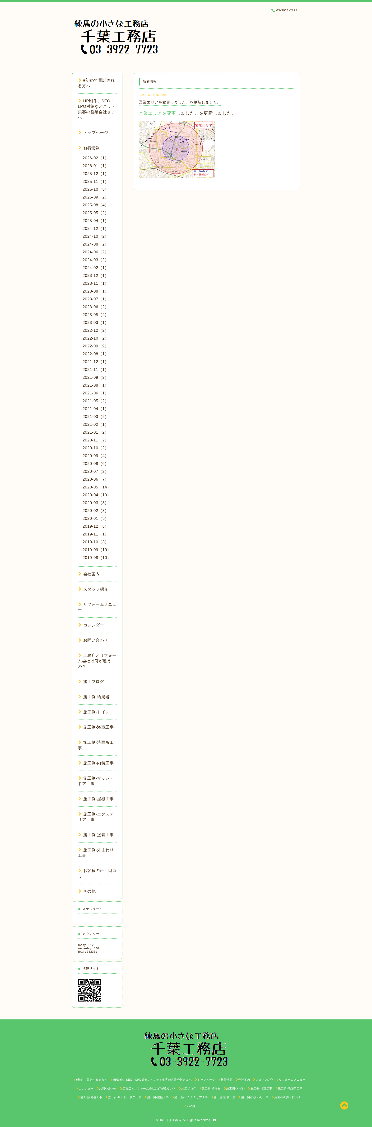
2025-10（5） (96, 189)
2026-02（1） (96, 158)
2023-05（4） (96, 315)
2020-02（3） (96, 510)
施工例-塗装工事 (96, 835)
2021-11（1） (96, 369)
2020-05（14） (97, 487)
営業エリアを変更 (157, 113)
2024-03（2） (96, 260)
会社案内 (89, 574)
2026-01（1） (96, 166)
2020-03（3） (96, 503)
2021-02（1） (96, 424)
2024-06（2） (96, 252)
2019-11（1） (96, 534)
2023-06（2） (96, 307)
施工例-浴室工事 (96, 727)
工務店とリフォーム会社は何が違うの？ (97, 661)
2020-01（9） (96, 518)
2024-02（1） (96, 267)
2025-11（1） (96, 181)
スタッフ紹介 (93, 589)
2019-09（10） (97, 550)
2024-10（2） (96, 236)
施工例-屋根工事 (96, 799)
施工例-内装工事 (96, 763)
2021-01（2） (96, 432)
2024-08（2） (96, 244)
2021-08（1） (96, 385)
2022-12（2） (96, 330)
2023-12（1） (96, 275)
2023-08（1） (96, 291)
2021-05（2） (96, 401)
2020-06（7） (96, 479)
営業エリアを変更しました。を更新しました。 (180, 102)
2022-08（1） (96, 354)
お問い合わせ (93, 640)
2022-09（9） (96, 346)
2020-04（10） (97, 495)
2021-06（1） (96, 393)
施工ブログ (91, 681)
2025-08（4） (96, 205)
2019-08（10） (97, 557)
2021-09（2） (96, 377)
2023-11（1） (96, 283)
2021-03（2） (96, 416)
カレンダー (91, 625)
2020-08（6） (96, 463)
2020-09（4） (96, 456)
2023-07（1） (96, 299)
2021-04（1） (96, 409)
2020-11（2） (96, 440)
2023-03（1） (96, 322)
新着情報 (89, 148)
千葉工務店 (173, 1120)
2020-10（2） (96, 448)
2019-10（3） (96, 542)
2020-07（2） (96, 471)
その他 (87, 891)
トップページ (93, 132)
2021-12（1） (96, 362)
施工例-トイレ (94, 712)
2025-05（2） (96, 213)
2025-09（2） (96, 197)
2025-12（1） (96, 173)
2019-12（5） (96, 526)
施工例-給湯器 (94, 697)
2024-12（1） (96, 228)
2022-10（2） (96, 338)
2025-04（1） (96, 220)
